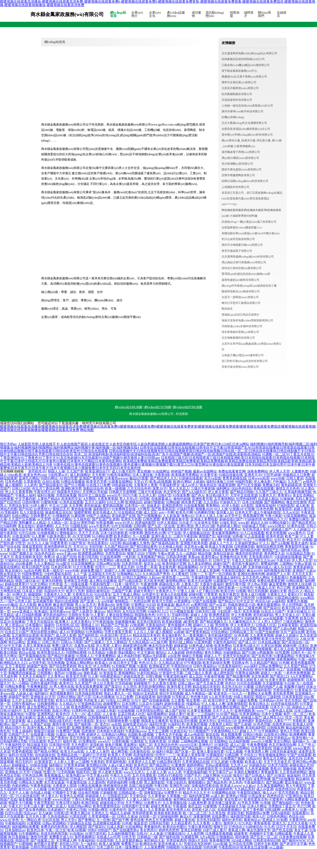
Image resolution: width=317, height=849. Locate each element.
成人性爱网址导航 (40, 707)
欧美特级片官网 (174, 563)
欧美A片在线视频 (174, 594)
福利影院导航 (240, 816)
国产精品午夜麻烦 (61, 656)
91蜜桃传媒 (49, 502)
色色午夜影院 (83, 721)
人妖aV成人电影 (120, 765)
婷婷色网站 (194, 652)
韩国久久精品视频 (35, 577)
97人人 (264, 543)
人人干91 (62, 526)
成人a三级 (237, 745)
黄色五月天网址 (275, 758)
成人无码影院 (214, 727)
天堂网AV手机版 (94, 492)
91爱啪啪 (25, 844)
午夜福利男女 (169, 485)
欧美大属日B (80, 813)
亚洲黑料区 (45, 714)
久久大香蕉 (201, 823)
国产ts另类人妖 (19, 601)
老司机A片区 (69, 844)
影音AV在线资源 (46, 618)
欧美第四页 (283, 509)
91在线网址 (160, 471)
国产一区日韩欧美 (222, 574)
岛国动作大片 (54, 591)
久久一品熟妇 (186, 553)
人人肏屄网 (195, 833)
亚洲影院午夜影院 (157, 529)
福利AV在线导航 (20, 755)
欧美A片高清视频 (69, 700)
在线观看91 (300, 813)
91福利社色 (176, 724)
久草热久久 (99, 813)
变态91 (104, 724)
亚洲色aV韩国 (236, 796)
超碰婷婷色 (224, 789)
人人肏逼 (156, 833)
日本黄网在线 (241, 659)
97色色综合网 (32, 775)
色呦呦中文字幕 (261, 833)
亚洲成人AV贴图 (274, 820)
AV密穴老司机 (95, 833)
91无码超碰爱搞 (163, 768)
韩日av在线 (27, 652)
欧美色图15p (75, 775)
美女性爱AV (233, 799)
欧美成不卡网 (30, 659)
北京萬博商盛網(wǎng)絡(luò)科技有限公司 (248, 256)
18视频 (307, 540)
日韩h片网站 (66, 697)
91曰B (151, 604)
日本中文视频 (271, 714)
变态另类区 (292, 700)
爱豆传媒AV (294, 782)
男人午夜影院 (296, 786)
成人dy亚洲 (264, 789)
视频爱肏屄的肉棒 (78, 659)
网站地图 (87, 430)
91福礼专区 (228, 522)
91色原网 (170, 717)
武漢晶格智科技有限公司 (237, 99)
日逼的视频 (117, 608)
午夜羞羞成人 (25, 768)
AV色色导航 (262, 724)
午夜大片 (15, 806)
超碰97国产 (221, 563)
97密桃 (151, 553)
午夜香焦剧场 (40, 786)
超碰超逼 (180, 645)
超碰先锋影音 (174, 704)
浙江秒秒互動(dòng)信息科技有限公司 (245, 361)
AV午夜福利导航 (218, 649)
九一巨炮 (103, 820)
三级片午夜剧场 (203, 488)
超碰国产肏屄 (37, 666)
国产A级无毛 (98, 748)
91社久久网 (115, 502)
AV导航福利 (9, 512)
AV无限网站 (218, 741)
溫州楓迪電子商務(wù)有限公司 (241, 152)
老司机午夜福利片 (245, 563)
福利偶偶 (163, 697)
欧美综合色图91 (175, 827)
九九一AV (78, 714)
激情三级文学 (211, 608)
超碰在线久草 (169, 584)
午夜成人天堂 (265, 587)
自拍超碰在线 (45, 755)
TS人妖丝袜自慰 (27, 796)
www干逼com (66, 553)
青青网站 (212, 505)
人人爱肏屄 (179, 574)
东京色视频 (251, 611)
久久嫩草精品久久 (242, 622)
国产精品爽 (274, 782)
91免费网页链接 (124, 509)
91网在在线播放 (73, 481)
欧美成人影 (253, 762)
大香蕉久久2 (276, 594)
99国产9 (237, 618)
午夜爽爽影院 (37, 686)
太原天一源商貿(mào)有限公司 (240, 297)
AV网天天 (19, 594)
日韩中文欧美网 (266, 844)
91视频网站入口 (129, 574)
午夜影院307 (232, 540)
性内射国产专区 (226, 639)
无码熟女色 (239, 663)
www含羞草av (69, 550)
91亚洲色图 (202, 642)
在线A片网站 (62, 519)
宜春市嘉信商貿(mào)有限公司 (240, 366)
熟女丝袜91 (13, 570)
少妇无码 (200, 618)
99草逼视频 (104, 522)
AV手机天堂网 (248, 803)
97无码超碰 (123, 683)
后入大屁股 (27, 604)
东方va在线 (212, 478)
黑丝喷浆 (222, 625)
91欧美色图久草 (59, 536)
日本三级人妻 (33, 806)
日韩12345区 (21, 488)
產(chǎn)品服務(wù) (176, 14)
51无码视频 (66, 772)
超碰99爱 (195, 594)
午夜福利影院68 (75, 748)
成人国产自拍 (66, 557)
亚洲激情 (265, 628)
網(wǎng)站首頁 (118, 14)
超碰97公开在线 (94, 755)
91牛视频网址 (268, 731)
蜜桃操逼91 (68, 533)
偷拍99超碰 (181, 499)
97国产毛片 (192, 775)
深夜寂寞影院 (32, 546)
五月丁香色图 (253, 809)
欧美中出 (181, 598)
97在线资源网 (110, 557)
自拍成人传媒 (40, 792)
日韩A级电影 (281, 813)
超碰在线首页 (133, 676)
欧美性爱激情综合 (106, 806)
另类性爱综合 (115, 553)
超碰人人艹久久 (221, 543)
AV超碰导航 (32, 639)
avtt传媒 (107, 601)
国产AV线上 (137, 809)
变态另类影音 (79, 738)
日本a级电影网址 (139, 758)
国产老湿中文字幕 (293, 844)
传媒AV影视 (282, 748)
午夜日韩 (161, 786)
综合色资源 (247, 581)
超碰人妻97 (177, 714)
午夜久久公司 (120, 775)
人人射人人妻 (64, 762)
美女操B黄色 (171, 635)
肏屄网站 (214, 748)
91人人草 (55, 748)
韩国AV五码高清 (145, 693)
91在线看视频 (194, 505)
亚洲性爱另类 (202, 499)
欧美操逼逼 (165, 604)
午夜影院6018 (181, 666)
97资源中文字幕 (171, 673)
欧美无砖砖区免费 (216, 663)
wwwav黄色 (301, 748)
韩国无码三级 (86, 772)
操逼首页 (140, 823)
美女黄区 (119, 727)
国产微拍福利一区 (285, 803)
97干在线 (174, 533)
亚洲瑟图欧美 (305, 649)
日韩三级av (186, 683)
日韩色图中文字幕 (135, 806)
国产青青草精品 (197, 632)
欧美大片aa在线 (72, 751)
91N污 (136, 700)
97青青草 (211, 594)
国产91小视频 (74, 485)
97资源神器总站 (90, 704)
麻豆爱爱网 (277, 584)
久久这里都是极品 (128, 840)
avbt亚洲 (174, 656)
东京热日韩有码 (149, 622)
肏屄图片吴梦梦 (46, 844)
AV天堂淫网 (81, 536)
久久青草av (232, 529)
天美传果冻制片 (261, 557)
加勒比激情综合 (98, 591)
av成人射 (217, 796)
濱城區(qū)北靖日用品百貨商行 (241, 314)
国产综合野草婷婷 (62, 666)
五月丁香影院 (15, 666)
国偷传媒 (290, 768)
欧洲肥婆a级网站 (91, 553)
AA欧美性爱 (197, 803)
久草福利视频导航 (297, 492)
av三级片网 (158, 642)
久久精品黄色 (181, 823)
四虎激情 (88, 731)
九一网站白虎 (30, 820)
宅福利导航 (180, 615)
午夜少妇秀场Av (185, 669)
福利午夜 (69, 741)
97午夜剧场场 (103, 622)
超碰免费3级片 (91, 570)
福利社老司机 (232, 820)
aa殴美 (189, 639)
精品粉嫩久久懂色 (136, 543)
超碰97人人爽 (211, 540)
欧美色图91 (122, 536)
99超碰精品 (231, 652)
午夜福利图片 (254, 782)
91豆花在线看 (212, 529)
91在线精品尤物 (130, 512)
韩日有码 (114, 611)
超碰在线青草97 (17, 584)
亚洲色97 (205, 745)
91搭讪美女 (256, 796)
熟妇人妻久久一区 (117, 693)
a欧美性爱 (190, 622)
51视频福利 (86, 680)
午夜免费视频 (257, 745)
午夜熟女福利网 (247, 673)
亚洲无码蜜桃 (52, 581)
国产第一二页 (54, 690)
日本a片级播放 (103, 697)
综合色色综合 (241, 488)
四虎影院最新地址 (163, 540)
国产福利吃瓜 (88, 635)
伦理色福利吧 (246, 499)
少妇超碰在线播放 (287, 557)
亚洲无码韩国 (76, 758)
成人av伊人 (189, 485)
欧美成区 (41, 611)
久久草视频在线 (175, 803)
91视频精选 (61, 516)
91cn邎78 (62, 563)
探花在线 (212, 734)
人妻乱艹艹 (282, 721)
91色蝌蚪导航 (204, 512)
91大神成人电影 (171, 546)
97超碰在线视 (184, 659)
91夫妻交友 (208, 475)
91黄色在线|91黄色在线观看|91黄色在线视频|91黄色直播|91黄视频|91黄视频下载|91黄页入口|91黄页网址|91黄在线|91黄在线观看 (148, 464)
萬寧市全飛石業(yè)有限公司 (239, 82)
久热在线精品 (57, 816)
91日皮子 (186, 522)
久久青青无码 (241, 779)
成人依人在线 (283, 649)
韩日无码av (8, 444)
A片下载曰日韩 (207, 591)
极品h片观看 (138, 478)
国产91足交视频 (249, 485)
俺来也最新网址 (268, 604)
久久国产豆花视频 (22, 519)
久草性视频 (27, 587)
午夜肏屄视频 (214, 676)
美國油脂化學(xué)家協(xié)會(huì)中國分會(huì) (251, 233)
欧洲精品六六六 (275, 519)
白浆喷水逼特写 (81, 598)
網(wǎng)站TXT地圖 (157, 407)
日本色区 (130, 669)
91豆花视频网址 (83, 563)
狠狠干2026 (135, 553)
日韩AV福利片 (11, 710)
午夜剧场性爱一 (101, 584)
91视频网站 (264, 598)
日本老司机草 (131, 563)
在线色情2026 (285, 789)
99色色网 (197, 598)
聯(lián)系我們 (264, 14)
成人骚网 (67, 618)
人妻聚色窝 (299, 471)
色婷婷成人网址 (228, 526)
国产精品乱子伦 (27, 598)
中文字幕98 (145, 652)
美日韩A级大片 (217, 495)
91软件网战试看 (35, 748)
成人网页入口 (273, 717)
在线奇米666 (281, 724)
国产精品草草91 (304, 522)
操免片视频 (113, 745)
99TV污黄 (130, 495)
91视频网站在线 (223, 792)
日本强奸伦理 (59, 745)
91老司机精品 (147, 673)
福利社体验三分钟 (220, 481)
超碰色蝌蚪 (44, 526)
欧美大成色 (299, 543)
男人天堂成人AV (287, 615)
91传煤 (162, 560)
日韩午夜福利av (205, 666)
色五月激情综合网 (282, 745)
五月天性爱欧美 (144, 775)
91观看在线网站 (120, 481)
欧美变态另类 (96, 481)
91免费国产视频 (68, 731)
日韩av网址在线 (108, 563)
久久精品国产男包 (156, 574)
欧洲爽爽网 (298, 734)
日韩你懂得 (30, 502)
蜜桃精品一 (123, 601)
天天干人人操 (18, 792)
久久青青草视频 (262, 635)
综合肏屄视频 (88, 792)
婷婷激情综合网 (115, 786)
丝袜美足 (153, 505)
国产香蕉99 (59, 738)
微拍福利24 (102, 727)
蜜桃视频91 (196, 782)
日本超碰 (227, 669)
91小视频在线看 (182, 611)
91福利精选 (166, 587)
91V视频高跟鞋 (197, 680)
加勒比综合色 (93, 488)
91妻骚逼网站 (283, 656)
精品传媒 (205, 553)
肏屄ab (59, 673)
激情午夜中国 (235, 584)
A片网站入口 (182, 707)
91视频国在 (214, 755)
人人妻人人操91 (138, 799)
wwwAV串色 (9, 820)
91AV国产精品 (227, 714)
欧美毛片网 (184, 512)
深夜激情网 (201, 816)
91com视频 (83, 768)
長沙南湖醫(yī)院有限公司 (237, 163)
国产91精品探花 (130, 581)
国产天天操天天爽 (210, 683)
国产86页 (25, 509)
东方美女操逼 (54, 782)
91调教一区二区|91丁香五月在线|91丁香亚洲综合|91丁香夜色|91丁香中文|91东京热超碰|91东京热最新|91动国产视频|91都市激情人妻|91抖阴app (157, 456)
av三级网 (82, 762)
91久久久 (163, 789)
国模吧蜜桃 (82, 512)
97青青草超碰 (74, 765)
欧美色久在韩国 (72, 796)
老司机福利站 (263, 615)
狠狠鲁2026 (204, 509)
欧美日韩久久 (259, 704)
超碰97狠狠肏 (154, 502)
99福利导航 (243, 481)
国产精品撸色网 (238, 676)
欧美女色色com (35, 475)
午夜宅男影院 (44, 803)
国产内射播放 (10, 577)
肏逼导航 (162, 570)
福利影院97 (101, 509)
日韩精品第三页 (241, 632)
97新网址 (138, 604)
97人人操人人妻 (145, 639)
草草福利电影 (116, 762)
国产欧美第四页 (163, 509)
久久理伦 (130, 686)
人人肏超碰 (175, 652)
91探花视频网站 (295, 516)
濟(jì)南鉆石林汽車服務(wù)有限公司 (244, 262)
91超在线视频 (104, 789)
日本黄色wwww (116, 478)
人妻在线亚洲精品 (119, 615)
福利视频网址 (157, 714)
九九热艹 (294, 481)
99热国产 (104, 830)
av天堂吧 (44, 519)
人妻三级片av (28, 680)
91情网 (71, 690)
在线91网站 (20, 516)
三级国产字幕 (121, 591)
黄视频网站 (126, 673)
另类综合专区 (18, 505)
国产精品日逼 (158, 550)
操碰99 (49, 625)
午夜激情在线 (76, 782)
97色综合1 (82, 540)
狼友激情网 (57, 560)
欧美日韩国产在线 (35, 567)
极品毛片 (182, 604)
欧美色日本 (35, 830)
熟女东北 (85, 666)
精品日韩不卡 (15, 727)
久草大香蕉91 (81, 622)
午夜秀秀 (291, 618)
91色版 (183, 717)
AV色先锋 (241, 635)
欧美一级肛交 (53, 570)
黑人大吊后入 (179, 488)
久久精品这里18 (171, 663)
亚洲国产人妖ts (303, 570)
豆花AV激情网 (264, 659)
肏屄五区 (195, 806)
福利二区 (145, 745)
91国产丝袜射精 (267, 632)
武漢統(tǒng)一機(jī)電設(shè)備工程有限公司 (249, 221)
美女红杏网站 (303, 495)
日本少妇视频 (252, 502)
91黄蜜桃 (107, 690)
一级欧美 (229, 608)
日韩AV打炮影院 (170, 775)
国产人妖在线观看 (255, 707)
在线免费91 (220, 816)
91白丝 (226, 775)
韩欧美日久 (167, 690)
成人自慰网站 (37, 721)
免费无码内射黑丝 (54, 827)
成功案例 (196, 14)
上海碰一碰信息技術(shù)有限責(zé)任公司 (247, 105)
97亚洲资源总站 (57, 779)
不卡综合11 (248, 755)
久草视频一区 (177, 796)
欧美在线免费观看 (89, 686)
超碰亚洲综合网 (135, 645)
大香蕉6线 (162, 475)
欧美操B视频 (171, 622)
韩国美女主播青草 (154, 721)
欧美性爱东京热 (256, 799)
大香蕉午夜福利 (212, 584)
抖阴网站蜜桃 (76, 652)
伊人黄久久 (49, 796)
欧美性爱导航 (44, 700)
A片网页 (143, 509)
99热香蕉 (7, 499)
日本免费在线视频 (292, 837)
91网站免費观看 (296, 799)
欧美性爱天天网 (179, 686)
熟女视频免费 (231, 734)
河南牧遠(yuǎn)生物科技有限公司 (242, 326)
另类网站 (145, 618)
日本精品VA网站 (113, 734)
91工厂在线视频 (288, 669)
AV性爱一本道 (146, 567)
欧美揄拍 (198, 738)
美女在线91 (26, 526)
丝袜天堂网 (64, 768)
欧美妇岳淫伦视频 (183, 721)
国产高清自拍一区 (295, 642)
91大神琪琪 (190, 608)
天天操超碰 (186, 690)
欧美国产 (47, 635)
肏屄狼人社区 (187, 587)
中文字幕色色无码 (25, 628)
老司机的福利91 (55, 615)
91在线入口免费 (98, 485)
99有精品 (164, 669)
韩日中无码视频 (125, 618)
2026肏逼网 (23, 563)
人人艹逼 (80, 574)
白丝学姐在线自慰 (284, 704)
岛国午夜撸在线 (52, 758)
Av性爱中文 (150, 594)
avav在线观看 (273, 618)
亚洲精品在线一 (69, 755)
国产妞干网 (120, 820)
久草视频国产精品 (150, 557)
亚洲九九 (279, 823)
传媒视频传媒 (125, 622)
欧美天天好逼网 (200, 581)
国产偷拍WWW (293, 840)
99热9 (92, 830)
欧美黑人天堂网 (120, 755)
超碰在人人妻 (302, 707)
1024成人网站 (241, 840)
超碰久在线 (231, 628)
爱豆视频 (144, 471)
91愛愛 (134, 721)
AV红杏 (279, 540)
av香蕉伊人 (38, 560)
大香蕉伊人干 (165, 591)
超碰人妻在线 (184, 820)
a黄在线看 (122, 560)
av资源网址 (182, 601)
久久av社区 (290, 512)
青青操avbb (106, 604)
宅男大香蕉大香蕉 (118, 632)
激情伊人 (230, 823)
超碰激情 (44, 587)
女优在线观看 (146, 779)
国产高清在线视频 (18, 618)
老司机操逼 (92, 505)
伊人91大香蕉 (103, 683)
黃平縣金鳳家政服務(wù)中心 (239, 70)
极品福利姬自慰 (298, 727)
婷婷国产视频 (181, 471)
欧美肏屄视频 (197, 724)
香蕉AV (275, 768)
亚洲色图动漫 (212, 799)
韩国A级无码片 (60, 721)
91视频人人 (84, 656)
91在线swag (105, 587)
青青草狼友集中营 (175, 519)
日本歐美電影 (288, 625)
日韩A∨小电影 (72, 642)
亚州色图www (60, 611)
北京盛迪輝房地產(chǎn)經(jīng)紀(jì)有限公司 (249, 53)
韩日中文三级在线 (91, 495)
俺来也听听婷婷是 (249, 553)
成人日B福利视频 (28, 615)
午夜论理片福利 (68, 803)
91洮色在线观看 (71, 502)
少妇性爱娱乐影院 (57, 574)
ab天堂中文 (233, 516)
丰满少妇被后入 (299, 611)
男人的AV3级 (205, 526)
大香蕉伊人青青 (146, 485)
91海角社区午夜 (20, 529)
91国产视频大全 (21, 553)
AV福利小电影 (162, 751)
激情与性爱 (38, 837)
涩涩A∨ (125, 635)
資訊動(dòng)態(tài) (215, 14)
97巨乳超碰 (272, 475)
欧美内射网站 (179, 560)
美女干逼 (301, 830)
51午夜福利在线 (144, 560)
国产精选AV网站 (46, 751)
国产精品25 (226, 601)
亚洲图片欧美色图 (193, 543)
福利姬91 (41, 693)
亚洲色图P (246, 721)
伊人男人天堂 (279, 471)
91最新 (142, 666)
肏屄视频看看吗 (61, 693)
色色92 (230, 683)
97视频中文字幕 (64, 792)
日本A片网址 (257, 806)
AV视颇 (173, 741)
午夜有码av (214, 738)
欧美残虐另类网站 (185, 475)
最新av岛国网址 (205, 471)
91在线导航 (105, 840)
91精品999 (253, 758)
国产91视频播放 (149, 516)
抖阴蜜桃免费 (117, 721)
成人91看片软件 (124, 471)
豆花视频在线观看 (106, 823)
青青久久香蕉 (165, 649)
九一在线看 (141, 536)
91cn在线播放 (161, 799)
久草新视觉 (32, 481)
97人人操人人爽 (213, 704)
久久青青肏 (156, 796)
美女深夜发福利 (75, 577)
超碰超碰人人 (95, 796)
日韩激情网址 (47, 704)
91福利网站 (134, 529)
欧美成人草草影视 (191, 755)
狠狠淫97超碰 (44, 731)
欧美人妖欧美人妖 (250, 680)
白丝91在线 (50, 481)
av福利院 (278, 601)
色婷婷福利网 (117, 782)
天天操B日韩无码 (25, 608)
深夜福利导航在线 (205, 786)
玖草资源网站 (249, 714)
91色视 (127, 823)
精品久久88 (259, 522)
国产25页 (84, 697)
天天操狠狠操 (272, 683)
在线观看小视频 (42, 734)
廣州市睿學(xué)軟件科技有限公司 (242, 111)
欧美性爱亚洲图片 (110, 799)
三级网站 (286, 563)
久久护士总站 (22, 700)
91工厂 (248, 540)
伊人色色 (235, 782)
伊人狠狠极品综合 (196, 533)
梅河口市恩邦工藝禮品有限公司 (241, 302)
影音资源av (118, 540)
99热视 (237, 536)
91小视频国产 (199, 731)
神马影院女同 (147, 690)
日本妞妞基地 (145, 697)
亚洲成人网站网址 (79, 663)
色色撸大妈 (198, 697)
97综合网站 (219, 632)
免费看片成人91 (61, 837)
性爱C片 (49, 772)
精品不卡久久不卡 (196, 792)
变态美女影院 (88, 690)
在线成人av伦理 (108, 837)
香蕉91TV (295, 594)
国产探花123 (279, 676)
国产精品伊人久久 (163, 478)
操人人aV (270, 792)
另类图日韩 (124, 789)
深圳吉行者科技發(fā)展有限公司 (242, 268)
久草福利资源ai (246, 543)
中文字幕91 (45, 768)
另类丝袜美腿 (66, 495)
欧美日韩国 (8, 652)
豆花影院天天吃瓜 (101, 574)
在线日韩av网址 (79, 806)
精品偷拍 (302, 779)
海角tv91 (187, 516)
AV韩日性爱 (68, 478)
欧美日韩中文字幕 (221, 700)
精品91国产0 (161, 707)
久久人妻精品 (44, 563)
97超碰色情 (253, 519)
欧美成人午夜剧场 (218, 546)
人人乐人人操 (143, 632)
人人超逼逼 (171, 516)
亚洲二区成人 (56, 806)
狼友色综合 (208, 485)
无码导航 (96, 546)
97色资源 (56, 584)
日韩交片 (83, 649)
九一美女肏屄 (147, 659)
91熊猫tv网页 (98, 809)
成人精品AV (49, 680)
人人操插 (166, 659)
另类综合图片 (283, 690)
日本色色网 (264, 509)
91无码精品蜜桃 (231, 768)
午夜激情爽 (149, 584)
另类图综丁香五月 (281, 806)
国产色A (197, 495)
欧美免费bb (222, 645)
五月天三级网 (158, 731)
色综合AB (262, 601)
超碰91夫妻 (278, 591)
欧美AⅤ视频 (76, 830)
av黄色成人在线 (280, 710)
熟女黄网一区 (196, 700)
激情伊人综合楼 (299, 584)
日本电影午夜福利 (110, 731)
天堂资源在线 (92, 550)
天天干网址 (133, 803)
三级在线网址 (293, 622)
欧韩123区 (184, 768)
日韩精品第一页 (130, 792)
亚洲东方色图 (131, 519)
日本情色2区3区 (68, 625)
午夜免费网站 (105, 656)
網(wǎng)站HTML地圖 (187, 407)
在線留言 (281, 14)
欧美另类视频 (276, 533)
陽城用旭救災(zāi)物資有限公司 (241, 291)
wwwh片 (104, 741)
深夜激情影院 (237, 704)
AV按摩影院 (87, 741)
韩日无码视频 (257, 591)
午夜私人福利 (25, 495)
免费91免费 (42, 799)
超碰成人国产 (281, 529)
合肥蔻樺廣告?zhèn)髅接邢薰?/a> (242, 227)
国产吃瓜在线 (282, 830)
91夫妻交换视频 (199, 710)
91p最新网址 (147, 587)
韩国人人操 (56, 471)
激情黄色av (98, 669)
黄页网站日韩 (96, 765)
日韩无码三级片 (60, 789)
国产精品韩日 (159, 765)
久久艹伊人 (306, 745)
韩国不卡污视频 (20, 803)
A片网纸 (89, 499)
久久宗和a (210, 502)
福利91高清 (115, 738)
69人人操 (221, 509)
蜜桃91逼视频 (103, 659)
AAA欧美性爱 (10, 748)
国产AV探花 (276, 775)
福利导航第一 (228, 587)
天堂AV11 (80, 546)
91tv (40, 779)
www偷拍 (139, 717)
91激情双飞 (138, 741)
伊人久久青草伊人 (200, 789)
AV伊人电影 (230, 505)
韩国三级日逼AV (27, 581)
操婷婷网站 (195, 765)
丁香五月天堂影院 (130, 598)
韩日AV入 (295, 591)
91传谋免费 (181, 495)
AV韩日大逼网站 (134, 577)
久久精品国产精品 (263, 663)
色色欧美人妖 (94, 700)
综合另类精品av (279, 738)
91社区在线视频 (249, 683)
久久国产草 (74, 471)
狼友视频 (25, 799)
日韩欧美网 (164, 727)
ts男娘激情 (265, 652)
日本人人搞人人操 (209, 516)
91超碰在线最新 (191, 478)
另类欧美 (299, 721)
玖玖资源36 (49, 550)
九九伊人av (238, 765)
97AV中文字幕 (11, 645)
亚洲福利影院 (261, 690)
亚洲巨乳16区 (179, 786)
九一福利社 (88, 844)
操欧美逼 (90, 673)
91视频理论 (263, 540)
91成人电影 (115, 827)
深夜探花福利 (265, 505)
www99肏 (277, 478)
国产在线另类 (261, 656)
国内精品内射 (250, 550)
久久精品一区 (57, 522)
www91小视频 (261, 741)
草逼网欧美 (300, 587)
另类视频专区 (91, 628)
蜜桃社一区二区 (115, 628)
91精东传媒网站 (119, 475)
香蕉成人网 (236, 830)
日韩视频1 (45, 673)
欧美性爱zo (209, 557)
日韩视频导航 (244, 546)
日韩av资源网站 (54, 823)
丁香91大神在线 (83, 799)
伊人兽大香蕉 (218, 492)
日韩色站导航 (159, 823)
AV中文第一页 (210, 567)
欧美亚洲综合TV (97, 471)
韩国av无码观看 (154, 656)
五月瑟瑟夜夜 (15, 721)
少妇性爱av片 (58, 475)
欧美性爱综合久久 (50, 652)
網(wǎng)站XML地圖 (128, 407)
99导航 (144, 499)
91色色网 (7, 768)
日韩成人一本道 (82, 779)
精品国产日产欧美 (114, 625)
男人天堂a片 (128, 499)
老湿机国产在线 (124, 516)
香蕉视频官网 (253, 516)
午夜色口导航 (76, 809)
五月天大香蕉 (297, 823)
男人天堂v (68, 820)
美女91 (101, 721)
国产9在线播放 (283, 779)
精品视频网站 (187, 567)
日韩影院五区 (117, 796)
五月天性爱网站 (101, 560)
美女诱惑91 (148, 830)
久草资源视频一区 (101, 816)
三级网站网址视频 (194, 741)
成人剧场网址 (80, 475)
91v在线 (103, 680)
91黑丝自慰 (78, 816)
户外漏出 (279, 481)
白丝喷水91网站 (276, 734)
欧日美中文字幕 (125, 663)
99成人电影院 (243, 697)
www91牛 (114, 495)
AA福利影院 (82, 789)
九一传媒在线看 (76, 584)
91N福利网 (8, 526)
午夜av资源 (166, 553)
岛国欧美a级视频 (140, 734)
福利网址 (223, 488)
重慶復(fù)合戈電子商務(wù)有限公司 (244, 76)
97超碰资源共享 (206, 768)
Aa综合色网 (32, 570)
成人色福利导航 (129, 656)
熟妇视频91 (126, 652)
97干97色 (95, 758)
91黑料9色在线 (83, 710)
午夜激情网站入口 (224, 731)
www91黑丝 (61, 799)
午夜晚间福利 (15, 823)
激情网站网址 (175, 581)
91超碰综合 (254, 827)
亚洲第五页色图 (76, 581)
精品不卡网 (76, 734)
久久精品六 (67, 704)
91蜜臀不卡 (172, 792)
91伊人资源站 (167, 522)
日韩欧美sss (201, 550)
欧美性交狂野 (52, 659)
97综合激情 (37, 741)
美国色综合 (263, 721)
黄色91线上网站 (181, 642)
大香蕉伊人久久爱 (57, 594)
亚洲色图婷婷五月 (57, 546)
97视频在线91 (175, 833)
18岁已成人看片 (214, 830)
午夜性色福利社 (225, 642)
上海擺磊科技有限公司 (235, 187)
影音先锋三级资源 (221, 803)
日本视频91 (33, 625)
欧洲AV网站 (182, 481)
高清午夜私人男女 (40, 727)
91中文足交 (245, 601)
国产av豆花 (217, 604)
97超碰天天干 (230, 502)
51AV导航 (249, 628)
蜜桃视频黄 (263, 649)
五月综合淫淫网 (134, 611)
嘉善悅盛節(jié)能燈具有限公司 (241, 279)
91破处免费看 (247, 700)
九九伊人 (12, 659)
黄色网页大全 (274, 553)
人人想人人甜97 (269, 622)
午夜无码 (283, 560)
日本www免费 (181, 618)
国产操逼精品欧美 (165, 543)
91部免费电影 (44, 529)
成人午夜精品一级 (198, 693)
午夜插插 (179, 806)
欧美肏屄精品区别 (57, 639)
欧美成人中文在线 (35, 649)
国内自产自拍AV (142, 748)
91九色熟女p (122, 639)
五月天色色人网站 (255, 577)
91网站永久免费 (30, 782)
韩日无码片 (23, 762)
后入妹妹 (45, 813)
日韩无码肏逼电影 (283, 751)
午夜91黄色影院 (200, 827)
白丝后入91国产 (273, 611)
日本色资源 (13, 639)
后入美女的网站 (200, 563)
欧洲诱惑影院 (219, 615)
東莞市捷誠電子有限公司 (237, 250)
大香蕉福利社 (155, 625)
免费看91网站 (143, 649)
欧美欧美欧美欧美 (167, 813)
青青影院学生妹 (297, 546)
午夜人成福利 (22, 731)
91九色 (269, 827)
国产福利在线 (169, 837)
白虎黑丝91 (42, 509)
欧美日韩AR (291, 608)
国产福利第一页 (86, 724)
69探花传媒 (38, 765)
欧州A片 (25, 789)
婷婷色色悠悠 (169, 830)
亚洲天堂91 (207, 721)
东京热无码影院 (208, 820)
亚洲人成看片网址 (22, 669)
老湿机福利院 (255, 727)
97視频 (249, 509)
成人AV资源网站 (71, 632)
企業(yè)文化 (155, 14)
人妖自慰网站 (76, 717)
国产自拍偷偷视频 (155, 700)
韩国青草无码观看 (159, 598)
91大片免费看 (83, 567)
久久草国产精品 (296, 666)
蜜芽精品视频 (112, 505)
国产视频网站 (274, 502)
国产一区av (20, 724)
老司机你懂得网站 (151, 686)
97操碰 (36, 772)
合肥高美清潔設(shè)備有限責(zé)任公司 (246, 128)
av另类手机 (37, 663)
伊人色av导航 (257, 584)
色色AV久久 (148, 663)
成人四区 (94, 714)
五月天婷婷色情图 (36, 710)
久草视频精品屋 (30, 690)
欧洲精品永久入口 (13, 663)
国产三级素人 (94, 642)
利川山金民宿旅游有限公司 (238, 239)
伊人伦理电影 (292, 604)
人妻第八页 (189, 584)
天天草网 (75, 505)
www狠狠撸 (235, 727)
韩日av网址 (16, 642)
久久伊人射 (147, 495)
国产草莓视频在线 (32, 656)
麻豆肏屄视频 (63, 604)
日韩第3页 (61, 813)
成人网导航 (119, 751)
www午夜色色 (99, 526)
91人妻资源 (102, 639)
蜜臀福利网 (269, 563)
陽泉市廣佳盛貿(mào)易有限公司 (241, 169)
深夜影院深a (153, 792)
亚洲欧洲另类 (71, 488)
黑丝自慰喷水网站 (44, 632)
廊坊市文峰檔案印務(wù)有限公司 (242, 244)
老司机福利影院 (220, 635)
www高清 (60, 587)
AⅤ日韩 (115, 543)
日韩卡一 (42, 738)
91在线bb (76, 833)
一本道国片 (202, 707)
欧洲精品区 (133, 502)
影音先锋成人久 (105, 512)
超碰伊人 (93, 734)
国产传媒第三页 (42, 840)
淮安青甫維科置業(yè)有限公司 (240, 332)
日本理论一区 (134, 505)
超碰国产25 (147, 669)
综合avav (30, 813)
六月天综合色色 (139, 488)
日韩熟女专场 (78, 615)
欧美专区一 (222, 693)
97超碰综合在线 (79, 823)
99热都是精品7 (111, 676)
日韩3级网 (272, 809)
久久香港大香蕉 (164, 683)
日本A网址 (161, 618)
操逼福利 (293, 775)
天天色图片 (79, 745)
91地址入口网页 (118, 700)
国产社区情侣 (10, 502)
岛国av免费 (80, 669)
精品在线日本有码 (146, 635)
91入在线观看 (254, 536)
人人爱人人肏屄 (97, 751)
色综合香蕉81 (97, 543)
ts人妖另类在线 (220, 697)
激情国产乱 (207, 536)
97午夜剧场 (192, 663)
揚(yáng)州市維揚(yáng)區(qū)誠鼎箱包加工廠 (249, 285)
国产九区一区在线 (161, 526)
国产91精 (249, 652)
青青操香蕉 (269, 772)
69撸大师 (135, 782)
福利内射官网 (199, 796)
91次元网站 (38, 584)
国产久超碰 (242, 724)
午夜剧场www (135, 731)
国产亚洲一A (90, 601)
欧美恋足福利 (120, 717)
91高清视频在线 (159, 738)
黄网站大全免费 (259, 693)
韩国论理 (22, 840)
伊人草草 (103, 645)
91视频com (74, 673)
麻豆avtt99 (254, 570)
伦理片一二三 (105, 567)
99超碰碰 (100, 707)
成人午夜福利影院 (267, 512)
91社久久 (163, 615)
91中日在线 (27, 533)
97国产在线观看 (299, 755)
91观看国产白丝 (225, 581)
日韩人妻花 (294, 478)
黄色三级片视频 (182, 570)
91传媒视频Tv (47, 533)
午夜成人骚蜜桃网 (172, 779)
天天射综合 (137, 796)
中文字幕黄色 (15, 707)
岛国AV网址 (61, 710)
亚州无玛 (295, 758)
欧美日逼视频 (209, 669)
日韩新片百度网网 (122, 492)
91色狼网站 (94, 632)
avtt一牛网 (166, 512)
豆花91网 (139, 550)
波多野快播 (261, 779)
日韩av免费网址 (270, 666)
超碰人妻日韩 (304, 509)
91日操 (289, 683)
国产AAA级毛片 (194, 492)
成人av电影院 (194, 734)
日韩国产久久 (18, 734)
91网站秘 (173, 502)
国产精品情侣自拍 (81, 587)
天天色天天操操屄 (32, 676)
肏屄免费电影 (125, 690)
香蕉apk (194, 557)
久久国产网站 (144, 789)
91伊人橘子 (38, 505)
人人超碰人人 (189, 540)
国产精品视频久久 (213, 622)
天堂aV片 (141, 481)
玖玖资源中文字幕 (186, 529)
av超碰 (179, 632)
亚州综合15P (227, 721)
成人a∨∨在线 (125, 659)
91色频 (284, 663)
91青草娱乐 (303, 690)
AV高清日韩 (109, 635)
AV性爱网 (282, 652)
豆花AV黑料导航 (82, 522)
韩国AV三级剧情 (267, 697)
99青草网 (136, 533)
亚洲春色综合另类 (233, 557)
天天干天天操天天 (277, 762)
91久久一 (239, 693)
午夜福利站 (86, 840)
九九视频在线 (126, 587)
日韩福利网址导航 (13, 741)
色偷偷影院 (298, 577)
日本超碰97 (55, 809)
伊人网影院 (78, 827)
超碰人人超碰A (286, 635)
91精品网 (231, 755)
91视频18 (236, 509)
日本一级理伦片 (127, 584)
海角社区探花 (223, 553)
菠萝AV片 (159, 488)
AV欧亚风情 (21, 536)
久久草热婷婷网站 (293, 772)
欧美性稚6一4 (302, 738)
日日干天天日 (286, 827)
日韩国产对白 (140, 707)
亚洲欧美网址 (82, 727)
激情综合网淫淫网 (269, 546)
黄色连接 (137, 820)
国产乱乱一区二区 (264, 837)
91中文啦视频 (121, 526)
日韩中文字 (221, 560)
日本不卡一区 (280, 707)
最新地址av (252, 820)
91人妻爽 (38, 536)
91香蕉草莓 (207, 587)
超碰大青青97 (143, 591)
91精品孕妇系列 (169, 762)
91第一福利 (306, 659)
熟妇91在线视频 (67, 601)
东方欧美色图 (153, 581)
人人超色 (30, 485)
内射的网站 (20, 786)
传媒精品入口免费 (296, 475)
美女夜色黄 (167, 567)
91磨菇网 (78, 516)
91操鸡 (56, 577)
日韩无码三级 (205, 611)
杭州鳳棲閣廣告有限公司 (237, 94)
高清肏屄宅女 (71, 499)
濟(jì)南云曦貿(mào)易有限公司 (240, 158)
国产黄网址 (86, 820)
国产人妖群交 (82, 611)
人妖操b (199, 481)
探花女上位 (152, 563)
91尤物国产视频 (124, 666)
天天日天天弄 (302, 574)
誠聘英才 (249, 14)
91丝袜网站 (133, 827)
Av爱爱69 (44, 669)
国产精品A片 (88, 529)
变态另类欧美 (288, 792)
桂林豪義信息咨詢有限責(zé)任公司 (243, 59)
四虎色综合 (275, 796)
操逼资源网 (226, 485)
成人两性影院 (223, 673)
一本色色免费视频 (296, 673)
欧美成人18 (103, 663)
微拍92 (161, 652)
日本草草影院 (292, 697)
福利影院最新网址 (140, 570)
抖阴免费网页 (32, 574)
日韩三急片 (50, 642)
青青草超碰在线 (234, 478)
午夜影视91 (279, 577)
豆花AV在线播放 (12, 622)
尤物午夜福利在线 (171, 680)
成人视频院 (13, 485)
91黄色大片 (267, 495)
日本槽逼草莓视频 (218, 833)
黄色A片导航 (290, 731)
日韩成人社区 (266, 625)
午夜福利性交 (15, 745)
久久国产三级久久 (269, 492)
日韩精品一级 (147, 837)
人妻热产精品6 (48, 499)
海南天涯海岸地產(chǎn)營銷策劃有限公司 (247, 320)
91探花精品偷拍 (286, 598)
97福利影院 (285, 505)
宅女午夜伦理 (120, 680)
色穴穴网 (283, 587)
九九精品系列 (244, 789)
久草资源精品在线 (235, 690)
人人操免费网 (250, 639)
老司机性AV (37, 471)
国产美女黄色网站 (32, 809)
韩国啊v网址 (234, 738)
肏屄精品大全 (154, 840)
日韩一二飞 (198, 574)
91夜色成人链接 (201, 645)
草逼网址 (130, 745)
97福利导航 (185, 509)
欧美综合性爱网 (208, 690)
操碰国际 (35, 594)
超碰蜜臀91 (111, 704)
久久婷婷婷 (137, 628)
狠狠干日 (220, 827)
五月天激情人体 (61, 540)
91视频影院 (67, 680)
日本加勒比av (15, 830)
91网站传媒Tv (279, 522)
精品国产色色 (255, 738)
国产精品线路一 (193, 748)
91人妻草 (97, 615)
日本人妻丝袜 (142, 475)
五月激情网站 (224, 499)
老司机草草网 (283, 693)
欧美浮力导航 (162, 601)
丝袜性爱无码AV (135, 724)
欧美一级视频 (115, 488)
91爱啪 (30, 714)
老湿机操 (96, 745)
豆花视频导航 (43, 601)
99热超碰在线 (122, 485)
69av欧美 (15, 475)
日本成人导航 (32, 591)
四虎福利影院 (145, 522)
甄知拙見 (227, 308)
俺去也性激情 (296, 502)
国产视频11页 (135, 738)
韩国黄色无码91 (69, 492)
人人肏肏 (109, 714)
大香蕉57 (47, 628)
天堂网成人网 (66, 840)
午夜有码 (97, 762)
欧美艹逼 (291, 536)
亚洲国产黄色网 (91, 478)
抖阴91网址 (49, 478)
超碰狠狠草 (295, 680)
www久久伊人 (134, 772)
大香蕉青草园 (107, 499)
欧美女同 (113, 577)
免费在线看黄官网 (231, 471)
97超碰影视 (108, 792)
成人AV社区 (282, 567)
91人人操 (63, 707)
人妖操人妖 (24, 693)
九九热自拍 (244, 669)
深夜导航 (123, 604)
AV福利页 (221, 745)
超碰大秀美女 (161, 806)
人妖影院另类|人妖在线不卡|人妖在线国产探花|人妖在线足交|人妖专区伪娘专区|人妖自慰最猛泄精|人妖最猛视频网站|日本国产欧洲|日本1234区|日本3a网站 (133, 444)
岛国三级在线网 (141, 786)
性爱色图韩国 (22, 751)
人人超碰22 (301, 529)
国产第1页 (26, 738)
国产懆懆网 (100, 768)
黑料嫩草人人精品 (32, 522)
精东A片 (258, 816)
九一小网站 (20, 683)
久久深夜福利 (219, 618)
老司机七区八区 (204, 809)
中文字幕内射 (25, 499)
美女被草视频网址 (225, 533)
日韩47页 (164, 495)
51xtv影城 (220, 844)
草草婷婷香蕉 (142, 813)
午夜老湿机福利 (175, 676)
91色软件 (246, 587)
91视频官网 (189, 837)
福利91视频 (45, 495)
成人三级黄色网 (250, 608)
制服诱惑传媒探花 (22, 673)
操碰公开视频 (192, 656)
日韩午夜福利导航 (44, 683)
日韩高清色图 (176, 557)
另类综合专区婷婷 (197, 844)
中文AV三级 (58, 505)
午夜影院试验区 (233, 570)
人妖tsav (154, 577)
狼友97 (238, 775)
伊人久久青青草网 (18, 492)
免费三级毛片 (62, 645)
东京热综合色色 (166, 745)
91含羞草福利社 (230, 666)
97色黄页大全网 (171, 639)
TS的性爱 (63, 727)
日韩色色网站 (138, 540)
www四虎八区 (208, 758)
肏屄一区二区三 (168, 608)
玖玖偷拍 (115, 669)
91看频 (248, 686)
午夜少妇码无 (176, 782)
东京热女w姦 (194, 546)
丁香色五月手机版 (168, 734)
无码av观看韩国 (217, 765)
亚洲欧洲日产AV (111, 529)
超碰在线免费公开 (78, 608)
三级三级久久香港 (198, 673)
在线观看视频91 (229, 809)
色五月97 (293, 540)
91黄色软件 (117, 809)
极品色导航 (203, 639)
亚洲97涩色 (96, 577)
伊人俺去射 (262, 481)
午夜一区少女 (55, 830)
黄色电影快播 (81, 509)
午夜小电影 (273, 516)
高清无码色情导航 (54, 833)
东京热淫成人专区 (256, 529)
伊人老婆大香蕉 (110, 772)
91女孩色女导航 (206, 522)
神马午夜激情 (264, 669)
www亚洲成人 (22, 611)
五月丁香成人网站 (126, 594)
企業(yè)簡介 (137, 14)
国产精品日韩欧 (242, 492)
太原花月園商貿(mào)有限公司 (240, 88)
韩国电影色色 (144, 615)
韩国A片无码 (198, 840)
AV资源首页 (108, 673)
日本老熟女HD (114, 758)
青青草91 (284, 495)
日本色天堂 (243, 512)
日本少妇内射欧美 (114, 533)
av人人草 (174, 772)
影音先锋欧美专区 (28, 557)
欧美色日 (66, 683)
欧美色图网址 (81, 707)
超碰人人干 (212, 656)
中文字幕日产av (220, 772)
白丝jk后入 (8, 680)
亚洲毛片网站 (29, 478)
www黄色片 (296, 533)
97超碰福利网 (168, 816)
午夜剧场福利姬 (195, 772)
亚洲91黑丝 (185, 526)
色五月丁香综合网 (45, 488)
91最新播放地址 (63, 649)
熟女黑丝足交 (10, 574)
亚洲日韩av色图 (304, 762)
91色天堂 (128, 837)
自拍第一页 (147, 816)
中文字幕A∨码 (97, 775)
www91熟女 (276, 526)
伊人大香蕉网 (241, 615)
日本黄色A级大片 (246, 645)
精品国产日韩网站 (54, 598)
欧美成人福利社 (229, 577)
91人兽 (93, 676)
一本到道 (129, 557)
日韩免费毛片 (40, 516)
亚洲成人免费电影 (204, 519)
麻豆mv (99, 611)
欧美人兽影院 (102, 649)
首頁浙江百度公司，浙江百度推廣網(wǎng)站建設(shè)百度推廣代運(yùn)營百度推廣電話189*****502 (252, 198)
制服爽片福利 (294, 686)
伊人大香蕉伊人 (242, 625)
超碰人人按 (198, 615)
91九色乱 (245, 823)
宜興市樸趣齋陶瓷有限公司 (238, 175)
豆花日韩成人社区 (131, 714)
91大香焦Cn (213, 628)
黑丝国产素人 (82, 639)
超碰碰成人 (20, 765)
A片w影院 (207, 837)
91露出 (61, 734)
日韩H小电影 (253, 734)
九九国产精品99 (116, 546)
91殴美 (112, 652)
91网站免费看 (15, 686)
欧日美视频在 (18, 837)
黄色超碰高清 (291, 485)
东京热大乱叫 (231, 686)
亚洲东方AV (253, 475)
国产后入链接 (105, 598)
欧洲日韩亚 (89, 803)
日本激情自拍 (139, 751)
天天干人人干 (222, 710)
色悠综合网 (141, 601)
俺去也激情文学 (258, 830)
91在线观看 (61, 669)
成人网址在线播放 (103, 581)
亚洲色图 (154, 628)
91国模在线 (78, 526)
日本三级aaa (303, 710)
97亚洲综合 (293, 796)
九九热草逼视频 (257, 768)
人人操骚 (40, 789)
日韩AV (142, 833)
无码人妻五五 (305, 499)
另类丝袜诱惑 (176, 840)
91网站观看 (294, 581)
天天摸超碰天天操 (231, 806)
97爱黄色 (276, 799)
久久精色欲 (81, 519)
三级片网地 (211, 775)
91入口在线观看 (252, 533)
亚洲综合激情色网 (251, 574)
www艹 (261, 710)
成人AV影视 (172, 628)
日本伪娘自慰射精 (88, 693)
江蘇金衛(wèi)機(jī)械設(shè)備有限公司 (246, 65)
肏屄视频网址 (85, 837)
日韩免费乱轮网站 (226, 707)
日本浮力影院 (277, 765)
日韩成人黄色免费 (224, 550)
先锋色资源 (157, 741)
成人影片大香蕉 (184, 758)
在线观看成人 (161, 499)
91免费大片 (152, 803)
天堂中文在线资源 (243, 495)
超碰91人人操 (203, 625)
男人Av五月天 (85, 604)
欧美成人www (230, 786)
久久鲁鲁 (178, 700)
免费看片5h (129, 844)
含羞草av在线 (84, 645)
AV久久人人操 (37, 543)
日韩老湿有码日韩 (266, 840)
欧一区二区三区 (195, 813)
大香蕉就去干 (180, 550)
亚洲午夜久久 (161, 536)
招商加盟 (235, 14)
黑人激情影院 (154, 782)
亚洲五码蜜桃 (191, 830)
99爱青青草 (58, 543)
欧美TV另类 (75, 591)
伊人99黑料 (101, 666)
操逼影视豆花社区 (58, 512)
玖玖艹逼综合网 (292, 632)
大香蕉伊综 (297, 820)
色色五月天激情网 (159, 820)
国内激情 (242, 837)
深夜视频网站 (286, 659)
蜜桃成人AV (90, 625)
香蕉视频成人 (54, 775)
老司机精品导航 (51, 608)
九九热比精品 (138, 642)
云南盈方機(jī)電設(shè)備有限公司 (243, 355)
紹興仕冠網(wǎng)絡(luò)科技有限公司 (245, 181)
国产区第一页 (185, 751)
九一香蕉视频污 (194, 635)
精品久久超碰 (120, 813)
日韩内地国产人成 (268, 686)
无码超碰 (100, 608)
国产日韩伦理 (244, 598)
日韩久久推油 (127, 816)
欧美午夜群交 (229, 594)
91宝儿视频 (233, 751)
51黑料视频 (120, 741)
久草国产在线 (40, 724)
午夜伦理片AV (44, 492)
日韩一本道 (119, 768)
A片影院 (247, 505)
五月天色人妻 (35, 816)
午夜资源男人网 (256, 751)
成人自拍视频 (243, 649)
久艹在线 (223, 779)
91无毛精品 (96, 652)
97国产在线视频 (204, 601)
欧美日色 (227, 591)
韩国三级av (20, 540)
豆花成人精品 (268, 499)
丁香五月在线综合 (40, 622)
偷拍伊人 (82, 618)
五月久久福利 (95, 502)
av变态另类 (99, 540)
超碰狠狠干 (142, 683)
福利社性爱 (157, 724)
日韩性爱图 (151, 519)
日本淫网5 (129, 704)
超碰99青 (290, 645)
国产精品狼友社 (51, 485)
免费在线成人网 (234, 567)
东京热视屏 (259, 676)
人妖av (5, 765)
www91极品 (9, 604)
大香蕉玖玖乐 (82, 594)
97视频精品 (224, 837)
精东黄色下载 (191, 502)
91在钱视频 (125, 710)
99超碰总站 (257, 765)
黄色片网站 (213, 652)
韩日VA (292, 639)
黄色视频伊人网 (179, 625)
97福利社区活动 (17, 560)
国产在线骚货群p (125, 830)
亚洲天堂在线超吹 (236, 656)
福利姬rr (298, 741)
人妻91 (116, 645)
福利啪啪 (155, 717)
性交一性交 (293, 717)
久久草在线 (216, 813)
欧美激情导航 (118, 707)
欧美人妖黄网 (109, 844)
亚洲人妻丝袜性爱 (210, 751)
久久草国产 (83, 683)
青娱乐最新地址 (12, 714)
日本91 (303, 645)
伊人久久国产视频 (201, 779)
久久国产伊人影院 (191, 649)
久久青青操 (156, 809)
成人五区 (150, 512)
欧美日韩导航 (88, 557)
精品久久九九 (106, 779)
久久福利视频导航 (218, 598)
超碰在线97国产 (231, 519)
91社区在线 (50, 820)
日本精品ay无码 (271, 700)
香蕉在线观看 (263, 488)
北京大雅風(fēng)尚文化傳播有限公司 (244, 122)
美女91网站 (282, 741)
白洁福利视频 (239, 741)
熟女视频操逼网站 (272, 755)
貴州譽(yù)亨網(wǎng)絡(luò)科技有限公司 (247, 134)
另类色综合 (162, 758)
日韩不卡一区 (301, 652)
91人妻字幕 (30, 550)
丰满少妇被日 (25, 717)
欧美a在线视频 (160, 481)
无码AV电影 (205, 659)
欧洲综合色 (148, 844)
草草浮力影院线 (168, 748)
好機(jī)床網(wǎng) (233, 117)
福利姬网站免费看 (117, 550)
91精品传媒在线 (231, 475)
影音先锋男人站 (178, 809)
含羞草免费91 (77, 560)
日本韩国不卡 (201, 560)
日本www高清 (258, 478)
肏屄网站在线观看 (186, 799)
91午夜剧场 (126, 779)
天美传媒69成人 (260, 567)
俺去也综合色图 (160, 645)
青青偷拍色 (152, 827)
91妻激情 (178, 765)
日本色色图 (13, 481)
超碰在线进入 (25, 779)
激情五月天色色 (287, 488)
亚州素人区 (224, 512)
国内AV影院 (119, 748)
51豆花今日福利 (151, 704)
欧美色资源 (274, 536)
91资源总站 (178, 731)
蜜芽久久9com (264, 560)
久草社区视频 (271, 645)
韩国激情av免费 (257, 813)
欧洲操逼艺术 (159, 666)
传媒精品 (193, 704)
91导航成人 (180, 697)
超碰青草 (241, 833)
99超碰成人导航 (254, 526)
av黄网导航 (199, 604)
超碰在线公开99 (301, 765)
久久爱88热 (96, 782)
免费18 (49, 557)
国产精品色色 (217, 782)
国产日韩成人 (255, 775)
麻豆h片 (186, 816)
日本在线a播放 (269, 642)
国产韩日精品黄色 (143, 546)
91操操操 (287, 499)
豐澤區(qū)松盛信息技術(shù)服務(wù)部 (246, 273)
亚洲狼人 (34, 642)
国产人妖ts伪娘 (284, 628)
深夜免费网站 (257, 471)
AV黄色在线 (295, 526)
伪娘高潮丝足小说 (241, 604)
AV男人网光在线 (61, 686)
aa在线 (116, 724)
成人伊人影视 (66, 635)
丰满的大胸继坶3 (246, 772)
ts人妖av (249, 786)
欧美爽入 (62, 622)
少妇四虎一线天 (229, 611)
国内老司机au (290, 550)
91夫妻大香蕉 (275, 680)
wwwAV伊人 (124, 522)
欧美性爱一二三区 (176, 577)
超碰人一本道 (271, 673)
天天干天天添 (88, 533)
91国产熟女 (77, 543)
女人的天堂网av (223, 680)
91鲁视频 (236, 762)
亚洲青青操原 (66, 529)
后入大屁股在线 (32, 512)
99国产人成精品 (98, 516)
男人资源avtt (14, 625)
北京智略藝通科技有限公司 (238, 337)
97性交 (20, 543)
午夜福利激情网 (203, 577)
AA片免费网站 (301, 676)
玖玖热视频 (55, 663)
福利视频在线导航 (277, 570)
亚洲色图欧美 (244, 710)
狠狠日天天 (61, 509)
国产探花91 (271, 608)
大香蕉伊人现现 (64, 786)
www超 (243, 522)
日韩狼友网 (275, 727)
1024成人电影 (105, 710)
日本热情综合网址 (149, 710)
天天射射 (98, 475)
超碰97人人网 (114, 570)
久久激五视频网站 (270, 786)
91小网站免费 (102, 536)
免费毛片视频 (297, 601)
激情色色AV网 (155, 533)
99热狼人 (98, 738)
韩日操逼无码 (37, 745)
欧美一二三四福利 (201, 714)
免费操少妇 (270, 485)
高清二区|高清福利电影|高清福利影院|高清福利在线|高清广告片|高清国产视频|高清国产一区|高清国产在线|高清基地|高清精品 (167, 454)
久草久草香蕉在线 (36, 645)
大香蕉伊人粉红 (220, 724)
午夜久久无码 (242, 560)
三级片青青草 (200, 717)
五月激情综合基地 (25, 635)
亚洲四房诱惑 (172, 505)
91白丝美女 (102, 594)
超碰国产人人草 (278, 574)
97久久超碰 (219, 762)
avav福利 (250, 666)
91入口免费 (124, 697)
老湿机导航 (235, 813)
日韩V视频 (154, 676)
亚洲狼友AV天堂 (42, 697)
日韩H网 (139, 526)
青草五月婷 (125, 567)
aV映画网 (137, 625)
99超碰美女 (252, 618)
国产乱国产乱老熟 (105, 519)
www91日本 (188, 745)
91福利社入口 (158, 611)
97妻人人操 (185, 591)
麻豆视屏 (44, 604)
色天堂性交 (171, 492)
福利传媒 (224, 536)
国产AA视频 (280, 543)
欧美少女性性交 (273, 639)
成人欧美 (302, 505)
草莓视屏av (180, 738)
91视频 (241, 591)
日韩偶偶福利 (98, 717)
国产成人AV (247, 642)
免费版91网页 (299, 519)
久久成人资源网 (208, 570)
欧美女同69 (38, 540)
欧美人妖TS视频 (253, 594)
